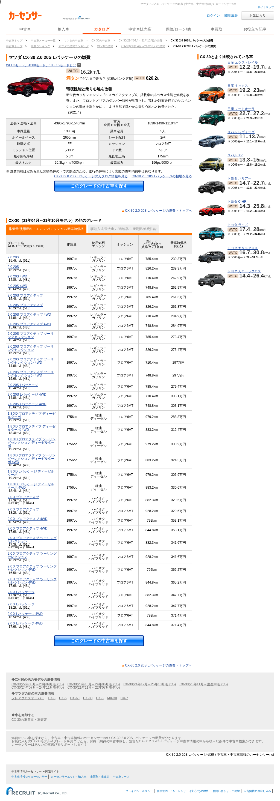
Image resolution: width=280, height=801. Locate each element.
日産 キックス (238, 86)
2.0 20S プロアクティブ (25, 295)
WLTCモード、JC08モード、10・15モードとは (43, 65)
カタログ (101, 29)
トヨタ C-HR (237, 202)
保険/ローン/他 (178, 29)
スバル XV (235, 155)
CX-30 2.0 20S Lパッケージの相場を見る (162, 176)
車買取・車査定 (99, 776)
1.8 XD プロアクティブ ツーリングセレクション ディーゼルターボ (32, 442)
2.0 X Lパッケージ (21, 592)
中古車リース (121, 776)
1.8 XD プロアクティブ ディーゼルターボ (32, 415)
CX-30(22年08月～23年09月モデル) (37, 684)
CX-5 (62, 698)
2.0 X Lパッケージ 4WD (25, 614)
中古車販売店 (140, 29)
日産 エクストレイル (243, 62)
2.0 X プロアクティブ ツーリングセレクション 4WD (32, 568)
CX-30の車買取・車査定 (29, 719)
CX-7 (124, 698)
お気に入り (257, 15)
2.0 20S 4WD (17, 276)
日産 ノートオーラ (241, 109)
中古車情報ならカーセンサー (29, 776)
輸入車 (63, 29)
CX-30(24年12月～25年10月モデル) (150, 684)
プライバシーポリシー (139, 791)
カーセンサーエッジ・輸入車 (68, 776)
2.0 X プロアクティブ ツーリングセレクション (32, 539)
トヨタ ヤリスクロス (243, 248)
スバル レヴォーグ (241, 132)
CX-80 (87, 698)
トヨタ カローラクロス (244, 271)
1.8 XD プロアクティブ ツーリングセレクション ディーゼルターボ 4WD (32, 458)
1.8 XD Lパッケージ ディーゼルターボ (31, 473)
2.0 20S (13, 257)
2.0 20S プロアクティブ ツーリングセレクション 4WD (31, 360)
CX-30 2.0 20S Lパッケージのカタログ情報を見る (91, 176)
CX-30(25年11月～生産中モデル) (203, 684)
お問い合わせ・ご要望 (226, 791)
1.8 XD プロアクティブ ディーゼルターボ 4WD (32, 428)
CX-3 (51, 698)
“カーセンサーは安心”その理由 (190, 791)
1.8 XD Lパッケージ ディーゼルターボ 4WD (31, 485)
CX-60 (75, 698)
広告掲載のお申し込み (257, 791)
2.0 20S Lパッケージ (23, 385)
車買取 (216, 29)
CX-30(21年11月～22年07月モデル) (94, 687)
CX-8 (99, 698)
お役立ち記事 (254, 29)
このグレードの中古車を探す (99, 186)
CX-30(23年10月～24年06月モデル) (94, 684)
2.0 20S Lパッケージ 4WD (27, 394)
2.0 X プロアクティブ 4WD (27, 519)
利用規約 (162, 791)
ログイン (213, 15)
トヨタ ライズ (238, 225)
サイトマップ (266, 7)
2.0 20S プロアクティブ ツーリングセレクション (31, 335)
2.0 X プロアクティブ (23, 497)
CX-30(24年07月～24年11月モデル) (37, 687)
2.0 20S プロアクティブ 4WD (29, 314)
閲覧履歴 (231, 15)
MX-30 (112, 698)
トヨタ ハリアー (239, 178)
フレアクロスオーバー (27, 698)
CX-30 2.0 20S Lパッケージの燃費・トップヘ (158, 211)
